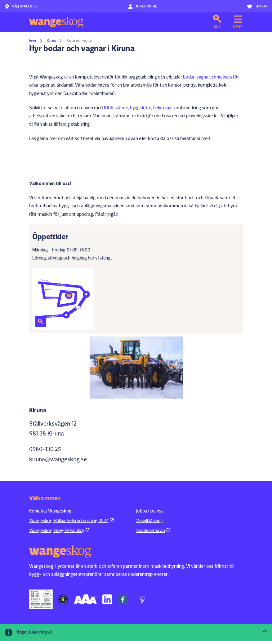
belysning (162, 107)
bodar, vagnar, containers (207, 76)
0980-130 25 (45, 449)
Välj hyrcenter (21, 6)
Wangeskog (56, 22)
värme (121, 107)
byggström (140, 107)
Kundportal (142, 6)
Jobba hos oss (149, 510)
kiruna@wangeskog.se (58, 459)
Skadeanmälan (153, 530)
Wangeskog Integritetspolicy (59, 530)
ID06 (109, 107)
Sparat (257, 6)
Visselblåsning (149, 520)
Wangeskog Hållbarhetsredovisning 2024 (71, 520)
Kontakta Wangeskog (50, 510)
